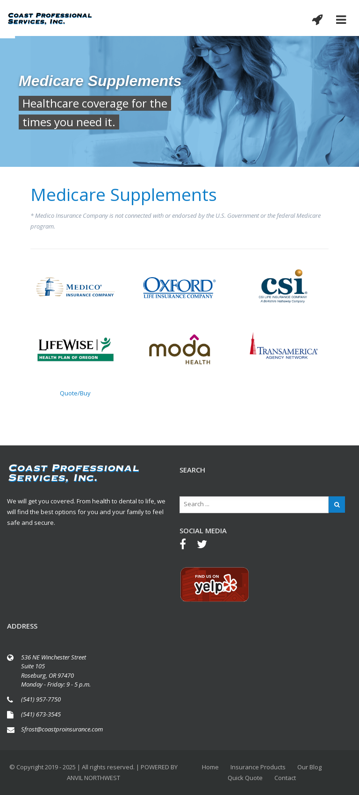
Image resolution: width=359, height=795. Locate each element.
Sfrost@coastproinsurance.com (62, 729)
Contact (285, 778)
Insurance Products (258, 767)
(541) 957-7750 (41, 699)
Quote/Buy (75, 393)
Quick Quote (245, 778)
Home (210, 767)
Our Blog (309, 767)
